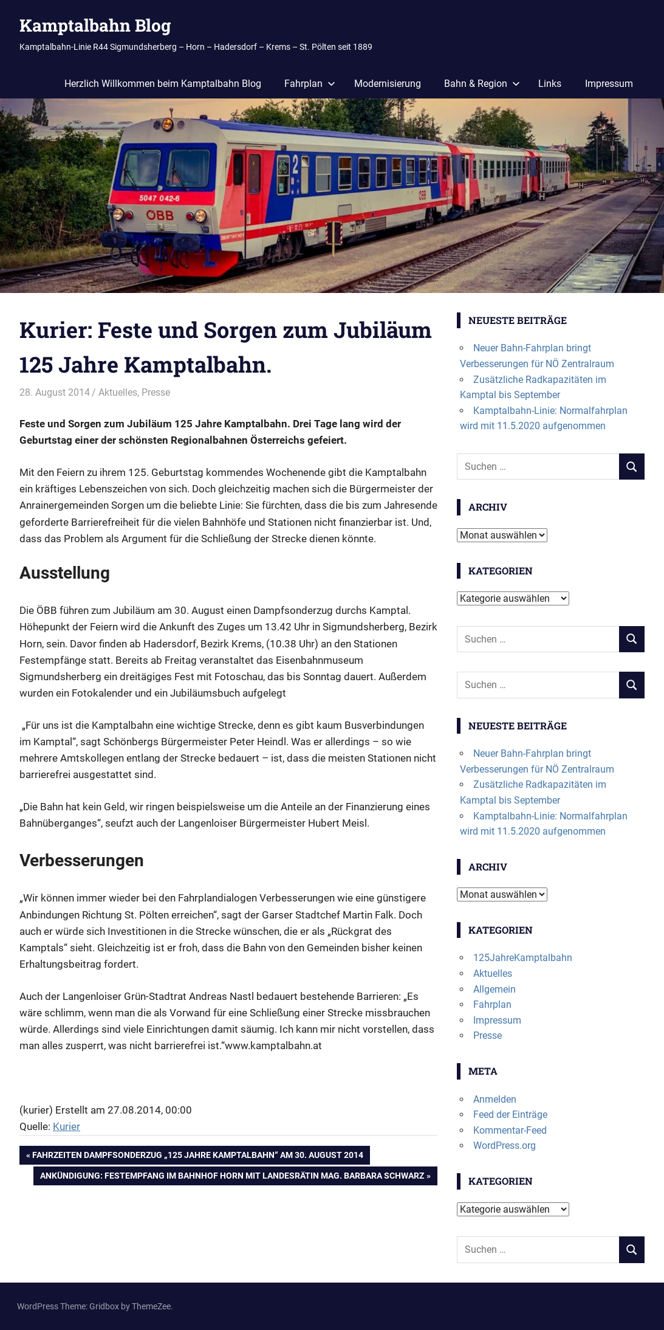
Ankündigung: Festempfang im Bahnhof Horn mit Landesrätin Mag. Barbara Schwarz (231, 1176)
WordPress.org (504, 1145)
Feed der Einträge (510, 1114)
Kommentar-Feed (510, 1130)
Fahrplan (309, 83)
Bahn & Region (482, 83)
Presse (156, 392)
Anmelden (494, 1099)
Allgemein (494, 989)
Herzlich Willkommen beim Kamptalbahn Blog (162, 83)
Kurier (66, 1126)
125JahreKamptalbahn (522, 957)
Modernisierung (387, 83)
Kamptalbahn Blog (95, 25)
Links (549, 83)
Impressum (609, 83)
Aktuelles (117, 392)
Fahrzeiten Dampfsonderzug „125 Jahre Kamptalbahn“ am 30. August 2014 (197, 1156)
